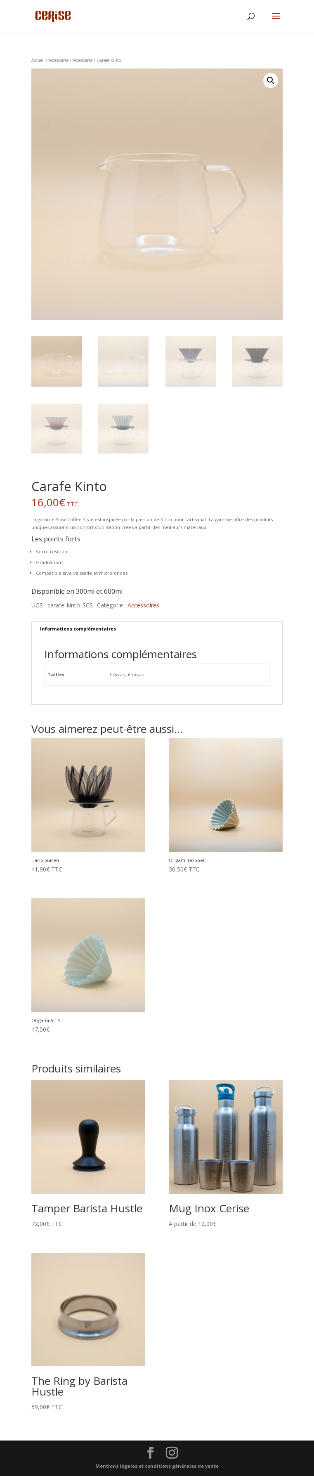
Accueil (38, 60)
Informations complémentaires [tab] (78, 629)
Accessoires (58, 60)
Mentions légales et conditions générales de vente (157, 1466)
